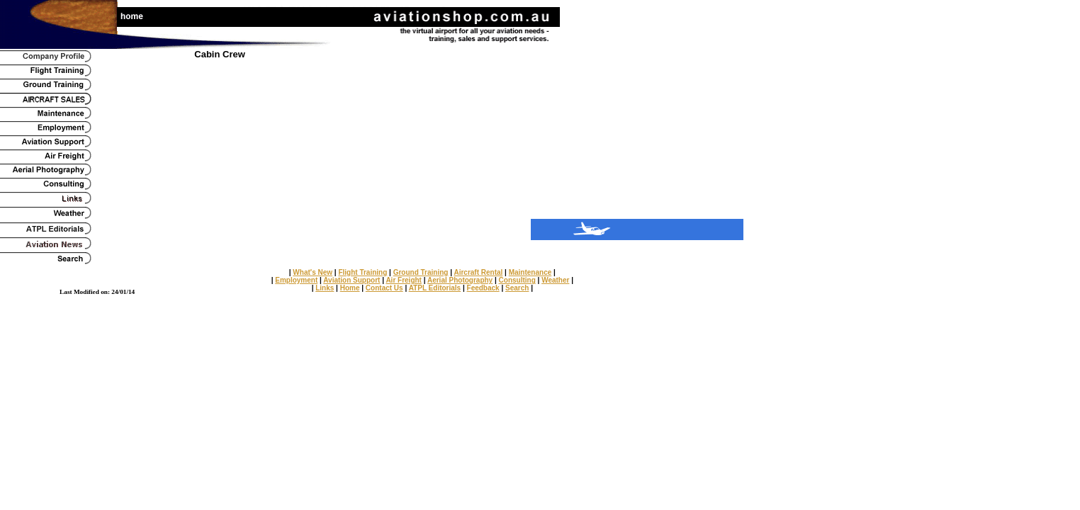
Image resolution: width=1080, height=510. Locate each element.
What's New (312, 272)
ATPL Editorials (435, 288)
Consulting (517, 280)
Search (517, 288)
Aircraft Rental (478, 272)
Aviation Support (351, 280)
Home (350, 288)
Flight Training (362, 272)
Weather (555, 280)
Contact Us (384, 288)
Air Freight (404, 280)
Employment (296, 280)
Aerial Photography (460, 280)
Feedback (483, 288)
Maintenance (530, 272)
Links (324, 288)
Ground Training (421, 272)
